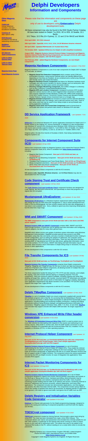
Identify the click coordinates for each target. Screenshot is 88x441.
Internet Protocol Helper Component (48, 333)
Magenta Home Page (9, 71)
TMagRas (28, 296)
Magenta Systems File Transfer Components (41, 264)
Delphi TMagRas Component (43, 292)
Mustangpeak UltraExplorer (43, 196)
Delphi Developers (8, 49)
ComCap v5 (6, 33)
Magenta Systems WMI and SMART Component (42, 225)
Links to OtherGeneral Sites (7, 58)
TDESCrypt (29, 416)
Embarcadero (67, 23)
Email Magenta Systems (10, 74)
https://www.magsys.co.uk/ (55, 435)
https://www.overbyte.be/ (72, 149)
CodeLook (5, 24)
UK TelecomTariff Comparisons (9, 53)
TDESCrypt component (40, 412)
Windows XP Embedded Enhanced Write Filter (44, 321)
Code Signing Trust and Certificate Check (43, 187)
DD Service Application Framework (47, 114)
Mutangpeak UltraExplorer (34, 201)
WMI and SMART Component (44, 216)
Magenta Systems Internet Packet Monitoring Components (46, 375)
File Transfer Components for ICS (46, 255)
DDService (28, 123)
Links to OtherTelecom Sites (7, 63)
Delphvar (28, 403)
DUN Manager (7, 38)
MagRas (82, 305)
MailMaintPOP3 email (6, 45)
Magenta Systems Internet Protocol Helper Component (44, 346)
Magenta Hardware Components (46, 65)
